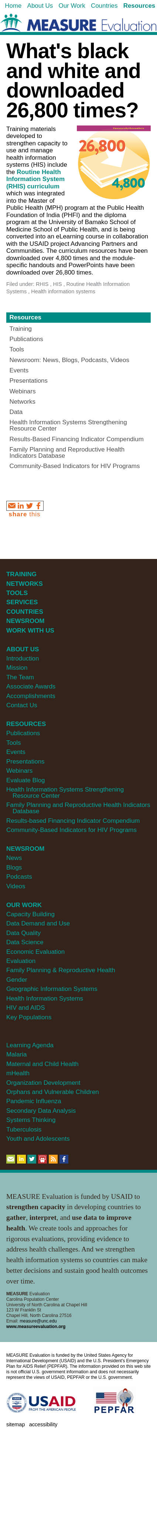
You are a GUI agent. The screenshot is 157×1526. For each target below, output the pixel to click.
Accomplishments (30, 696)
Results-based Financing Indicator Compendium (73, 820)
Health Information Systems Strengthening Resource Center (65, 792)
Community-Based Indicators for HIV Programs (71, 829)
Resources (25, 317)
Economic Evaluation (35, 951)
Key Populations (28, 1017)
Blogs (14, 867)
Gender (16, 979)
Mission (16, 667)
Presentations (25, 761)
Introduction (22, 658)
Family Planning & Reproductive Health (60, 970)
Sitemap (15, 1424)
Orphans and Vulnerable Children (52, 1091)
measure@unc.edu (38, 1321)
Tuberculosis (23, 1129)
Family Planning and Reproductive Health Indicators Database (78, 808)
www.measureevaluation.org (35, 1326)
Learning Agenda (30, 1045)
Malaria (16, 1054)
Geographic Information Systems (52, 988)
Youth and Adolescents (38, 1138)
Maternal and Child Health (42, 1064)
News (14, 857)
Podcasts (19, 876)
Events (15, 751)
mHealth (18, 1073)
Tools (13, 742)
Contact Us (21, 705)
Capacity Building (30, 914)
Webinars (19, 770)
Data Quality (23, 933)
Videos (15, 886)
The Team (20, 677)
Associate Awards (30, 686)
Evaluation (20, 960)
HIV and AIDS (25, 1007)
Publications (23, 733)
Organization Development (43, 1082)
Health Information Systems (44, 998)
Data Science (25, 942)
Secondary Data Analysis (41, 1110)
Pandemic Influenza (33, 1101)
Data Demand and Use (38, 923)
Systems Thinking (30, 1119)
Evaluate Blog (25, 780)
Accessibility (43, 1424)
